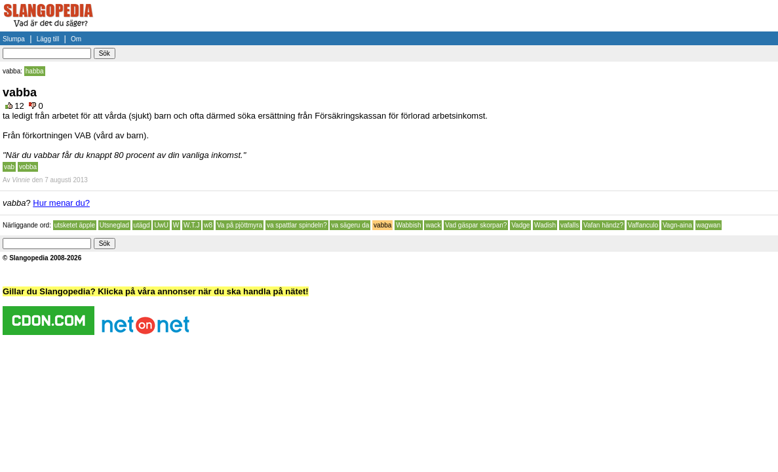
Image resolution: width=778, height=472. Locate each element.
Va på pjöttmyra (239, 225)
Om (76, 39)
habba (35, 71)
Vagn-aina (677, 225)
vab (9, 166)
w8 (208, 225)
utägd (142, 225)
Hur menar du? (61, 203)
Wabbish (408, 225)
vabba (382, 225)
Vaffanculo (643, 225)
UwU (161, 225)
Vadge (520, 225)
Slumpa (14, 39)
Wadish (545, 225)
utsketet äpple (74, 225)
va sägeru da (350, 225)
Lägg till (48, 39)
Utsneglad (114, 225)
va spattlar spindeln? (297, 225)
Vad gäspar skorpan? (476, 225)
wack (432, 225)
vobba (28, 166)
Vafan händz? (603, 225)
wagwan (709, 225)
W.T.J (191, 225)
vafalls (569, 225)
